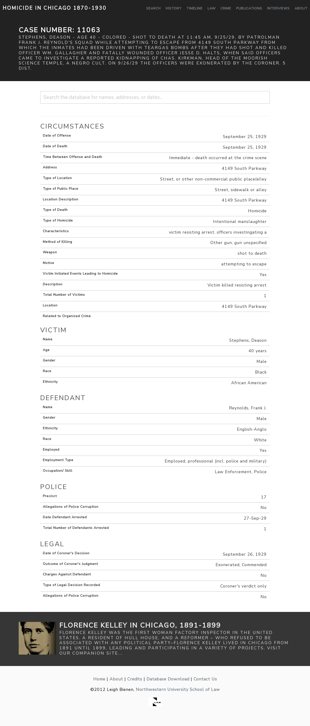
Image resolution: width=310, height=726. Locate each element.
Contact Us (205, 679)
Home (99, 679)
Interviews (278, 8)
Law (212, 8)
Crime (226, 8)
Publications (249, 8)
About (301, 8)
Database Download (167, 679)
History (174, 8)
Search (153, 8)
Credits (134, 679)
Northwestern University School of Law (178, 689)
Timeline (194, 8)
